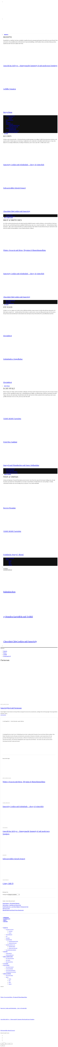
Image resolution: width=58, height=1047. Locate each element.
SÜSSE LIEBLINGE (6, 802)
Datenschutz (6, 918)
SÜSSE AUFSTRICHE (14, 130)
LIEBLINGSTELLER (13, 126)
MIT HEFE (8, 301)
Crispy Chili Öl (8, 883)
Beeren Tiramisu (9, 508)
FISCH (10, 118)
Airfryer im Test (6, 908)
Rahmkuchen (9, 591)
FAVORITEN (5, 827)
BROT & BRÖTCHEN (8, 217)
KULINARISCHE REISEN (12, 132)
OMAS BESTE (9, 215)
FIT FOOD (6, 304)
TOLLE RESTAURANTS (11, 471)
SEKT (10, 563)
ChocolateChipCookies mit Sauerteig (16, 211)
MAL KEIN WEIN (10, 558)
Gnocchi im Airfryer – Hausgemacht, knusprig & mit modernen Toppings (30, 65)
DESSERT (8, 122)
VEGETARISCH (9, 120)
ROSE (10, 560)
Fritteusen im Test (24, 906)
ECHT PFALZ (7, 386)
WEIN (7, 559)
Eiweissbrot (7, 336)
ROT (10, 562)
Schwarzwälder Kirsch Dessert (14, 188)
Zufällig (5, 654)
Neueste (5, 651)
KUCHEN (6, 133)
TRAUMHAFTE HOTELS (12, 473)
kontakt (5, 921)
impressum (6, 917)
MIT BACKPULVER (10, 300)
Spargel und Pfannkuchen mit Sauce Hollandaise (21, 465)
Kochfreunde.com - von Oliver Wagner (11, 906)
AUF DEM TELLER (10, 468)
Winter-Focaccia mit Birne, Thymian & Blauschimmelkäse (24, 250)
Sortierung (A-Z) (7, 656)
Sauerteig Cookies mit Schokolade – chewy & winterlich (23, 164)
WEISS (10, 565)
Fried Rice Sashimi (10, 442)
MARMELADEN (12, 129)
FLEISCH (11, 117)
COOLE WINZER (10, 470)
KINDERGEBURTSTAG (14, 125)
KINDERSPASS (9, 124)
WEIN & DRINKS (7, 474)
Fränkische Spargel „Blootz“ (13, 554)
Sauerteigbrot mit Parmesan (11, 708)
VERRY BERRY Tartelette (12, 418)
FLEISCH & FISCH (10, 115)
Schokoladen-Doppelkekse (13, 359)
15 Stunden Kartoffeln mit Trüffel (18, 616)
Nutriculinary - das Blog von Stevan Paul (12, 905)
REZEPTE (6, 34)
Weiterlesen (3, 714)
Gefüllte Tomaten (9, 89)
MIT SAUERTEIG (10, 303)
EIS (7, 121)
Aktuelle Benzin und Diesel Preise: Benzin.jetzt (13, 910)
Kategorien (5, 894)
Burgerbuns (7, 112)
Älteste (5, 652)
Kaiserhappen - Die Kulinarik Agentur (11, 903)
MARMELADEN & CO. (11, 128)
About (5, 920)
